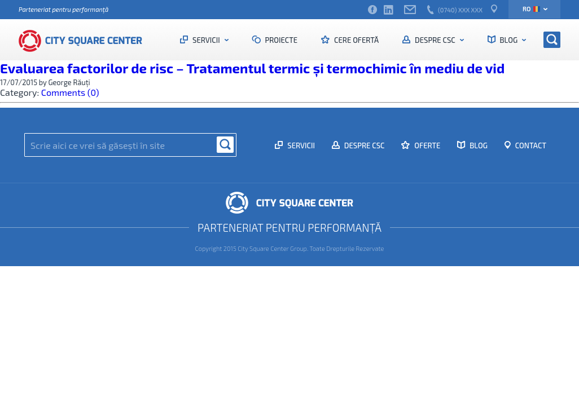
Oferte (426, 145)
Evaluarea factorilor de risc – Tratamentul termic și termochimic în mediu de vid (252, 68)
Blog (508, 40)
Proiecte (281, 40)
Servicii (206, 40)
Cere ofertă (355, 40)
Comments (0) (70, 92)
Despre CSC (435, 40)
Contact (530, 145)
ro (531, 8)
